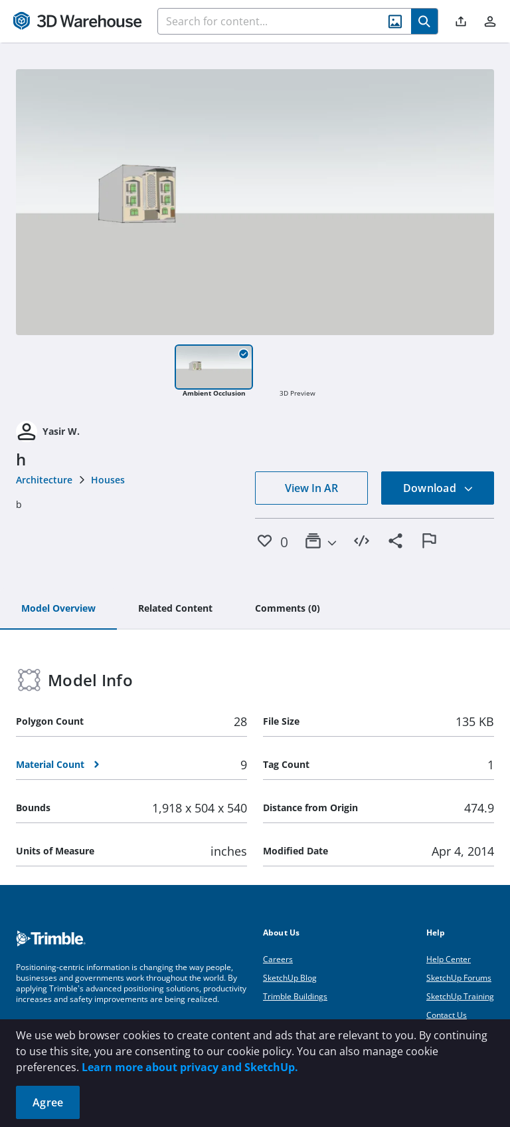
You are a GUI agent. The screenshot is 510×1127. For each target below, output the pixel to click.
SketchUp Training (460, 996)
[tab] (58, 609)
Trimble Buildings (295, 996)
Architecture (44, 479)
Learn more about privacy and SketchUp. (190, 1067)
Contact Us (446, 1015)
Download (438, 488)
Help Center (448, 959)
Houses (108, 479)
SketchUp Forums (458, 977)
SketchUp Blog (290, 977)
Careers (278, 959)
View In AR (311, 488)
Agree (48, 1102)
